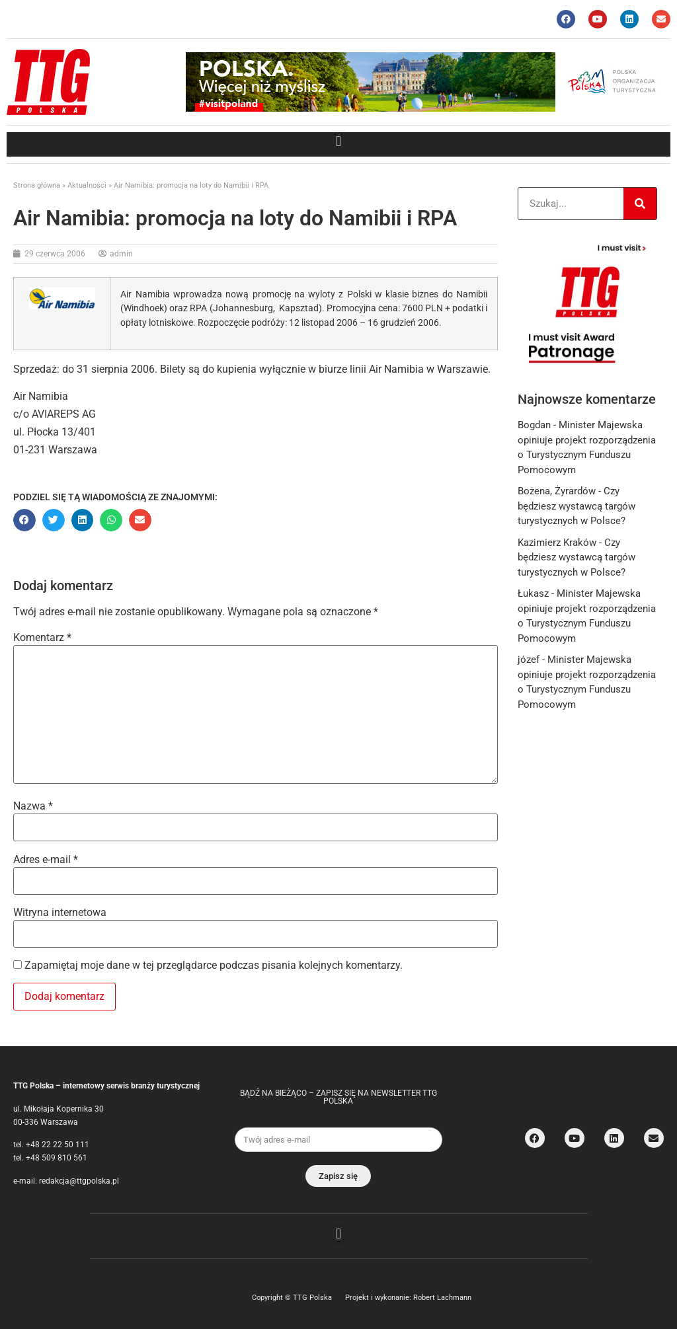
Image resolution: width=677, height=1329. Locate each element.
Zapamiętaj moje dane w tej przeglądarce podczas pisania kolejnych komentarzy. (213, 965)
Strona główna (36, 185)
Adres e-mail (45, 859)
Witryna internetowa (59, 912)
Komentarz (42, 637)
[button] (338, 141)
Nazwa (33, 806)
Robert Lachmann (442, 1297)
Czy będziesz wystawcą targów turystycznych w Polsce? (576, 506)
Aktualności (86, 185)
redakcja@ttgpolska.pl (79, 1181)
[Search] (640, 203)
